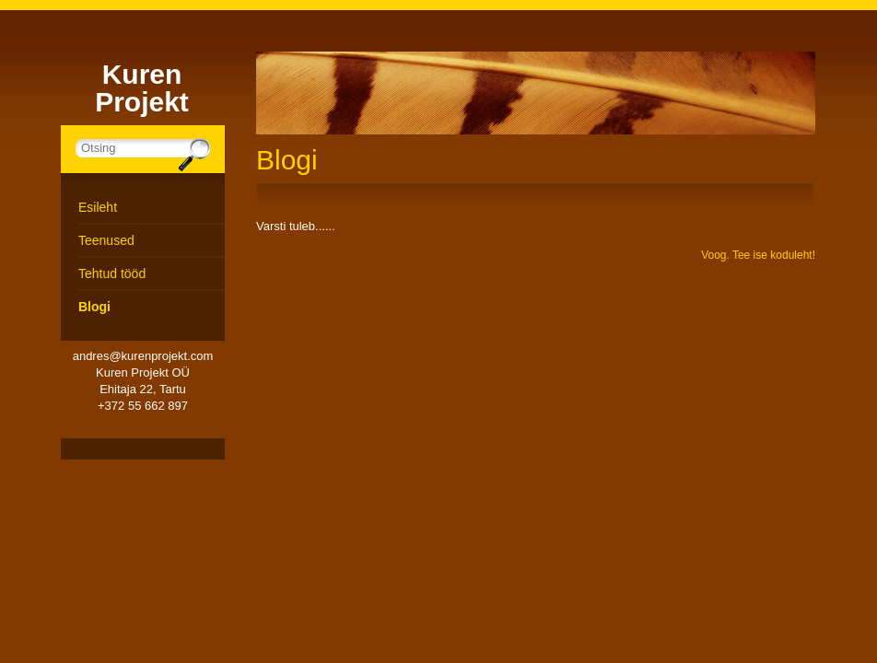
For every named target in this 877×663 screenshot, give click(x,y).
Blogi (94, 306)
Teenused (106, 240)
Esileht (97, 207)
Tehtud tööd (112, 273)
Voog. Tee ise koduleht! (758, 255)
